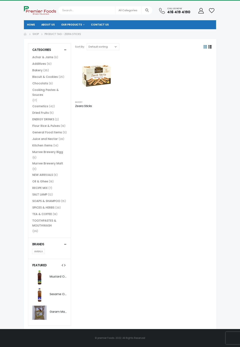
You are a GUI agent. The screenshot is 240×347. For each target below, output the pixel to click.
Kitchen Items (42, 145)
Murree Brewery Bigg (47, 152)
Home (31, 24)
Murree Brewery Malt (47, 163)
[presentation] (62, 265)
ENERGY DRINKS (43, 119)
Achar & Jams (42, 57)
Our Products (71, 24)
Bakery (78, 102)
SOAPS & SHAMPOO (46, 201)
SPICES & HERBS (43, 207)
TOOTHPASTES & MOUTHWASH (44, 223)
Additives (39, 64)
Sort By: (80, 47)
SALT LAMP (39, 194)
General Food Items (47, 132)
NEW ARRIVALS (42, 175)
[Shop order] (103, 46)
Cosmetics (40, 106)
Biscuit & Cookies (45, 77)
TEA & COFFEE (42, 214)
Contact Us (100, 24)
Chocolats (40, 83)
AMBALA (38, 251)
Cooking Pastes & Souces (45, 92)
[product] (96, 75)
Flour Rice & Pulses (46, 126)
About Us (48, 24)
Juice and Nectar (45, 139)
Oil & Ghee (40, 181)
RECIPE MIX (40, 188)
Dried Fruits (40, 113)
